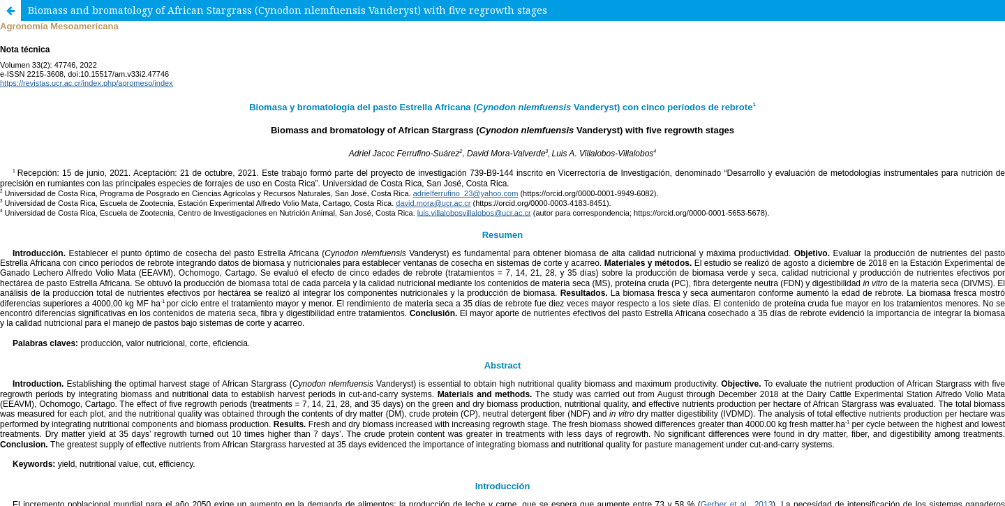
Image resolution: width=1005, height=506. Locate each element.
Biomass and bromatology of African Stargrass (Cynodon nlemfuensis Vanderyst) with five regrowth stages (287, 10)
